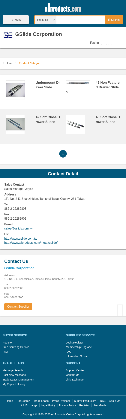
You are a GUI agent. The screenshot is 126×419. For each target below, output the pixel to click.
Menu (16, 19)
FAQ (5, 351)
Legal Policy (48, 405)
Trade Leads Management (18, 379)
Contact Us (72, 374)
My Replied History (14, 384)
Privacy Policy (67, 405)
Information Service (77, 356)
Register (8, 342)
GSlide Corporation (38, 34)
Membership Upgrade (79, 347)
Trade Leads (41, 400)
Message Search (13, 370)
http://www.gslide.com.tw (20, 238)
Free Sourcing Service (16, 347)
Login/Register (74, 342)
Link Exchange (74, 379)
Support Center (75, 370)
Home (8, 63)
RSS (103, 400)
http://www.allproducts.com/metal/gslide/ (31, 242)
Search (114, 19)
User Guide (99, 405)
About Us (114, 400)
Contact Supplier (18, 306)
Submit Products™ (85, 400)
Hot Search (23, 400)
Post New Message (14, 374)
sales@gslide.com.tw (18, 228)
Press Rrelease (61, 400)
